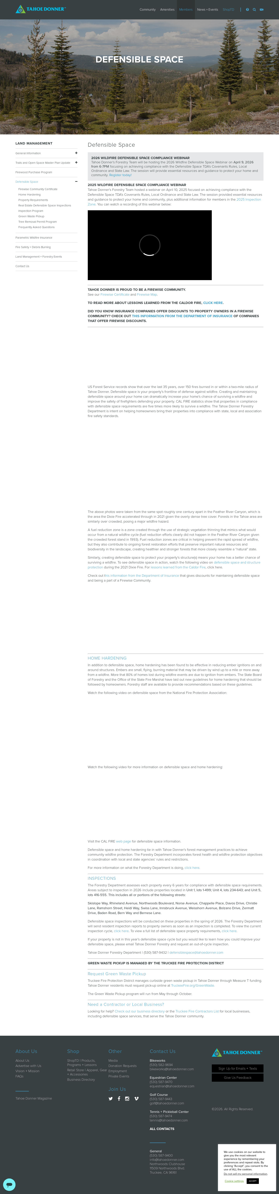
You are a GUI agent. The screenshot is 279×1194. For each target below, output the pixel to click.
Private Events (118, 1076)
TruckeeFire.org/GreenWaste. (193, 985)
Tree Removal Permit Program (37, 221)
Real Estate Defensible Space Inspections (44, 205)
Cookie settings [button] (234, 1181)
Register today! (120, 175)
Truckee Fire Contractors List (197, 1011)
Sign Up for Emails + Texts (238, 1068)
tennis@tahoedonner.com (169, 1120)
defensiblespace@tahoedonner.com (196, 952)
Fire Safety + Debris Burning (33, 247)
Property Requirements (33, 200)
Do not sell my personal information (245, 1174)
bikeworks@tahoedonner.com (172, 1069)
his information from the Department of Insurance (142, 575)
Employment (117, 1071)
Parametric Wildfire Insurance (34, 237)
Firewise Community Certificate (38, 189)
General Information (28, 153)
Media (113, 1060)
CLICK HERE (213, 303)
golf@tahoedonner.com (167, 1103)
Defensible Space (27, 182)
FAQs (19, 1076)
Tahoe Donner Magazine (34, 1098)
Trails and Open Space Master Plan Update (43, 163)
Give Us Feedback (237, 1077)
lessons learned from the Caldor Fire (178, 567)
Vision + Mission (28, 1071)
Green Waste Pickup (31, 216)
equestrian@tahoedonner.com (172, 1086)
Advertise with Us (28, 1066)
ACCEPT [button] (253, 1181)
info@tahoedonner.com (167, 1160)
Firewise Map (147, 294)
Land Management (34, 143)
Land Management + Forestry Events (39, 256)
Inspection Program (30, 211)
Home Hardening (29, 194)
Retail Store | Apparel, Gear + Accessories (87, 1072)
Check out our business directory (140, 1011)
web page (123, 841)
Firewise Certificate (115, 294)
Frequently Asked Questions (36, 227)
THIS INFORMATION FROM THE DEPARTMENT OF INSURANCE (182, 316)
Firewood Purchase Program (34, 172)
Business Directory (81, 1079)
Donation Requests (122, 1066)
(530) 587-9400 (161, 1155)
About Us (22, 1060)
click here (192, 868)
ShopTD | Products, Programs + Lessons (82, 1062)
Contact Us (22, 266)
